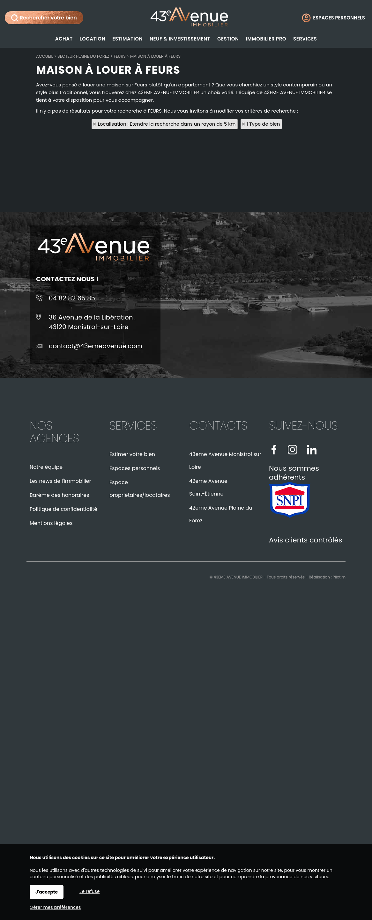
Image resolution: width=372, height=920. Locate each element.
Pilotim (339, 577)
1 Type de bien (263, 124)
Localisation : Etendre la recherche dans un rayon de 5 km (166, 124)
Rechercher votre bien (44, 18)
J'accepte (46, 892)
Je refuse (89, 891)
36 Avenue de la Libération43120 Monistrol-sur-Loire (91, 322)
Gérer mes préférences (55, 907)
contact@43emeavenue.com (95, 346)
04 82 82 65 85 (72, 298)
